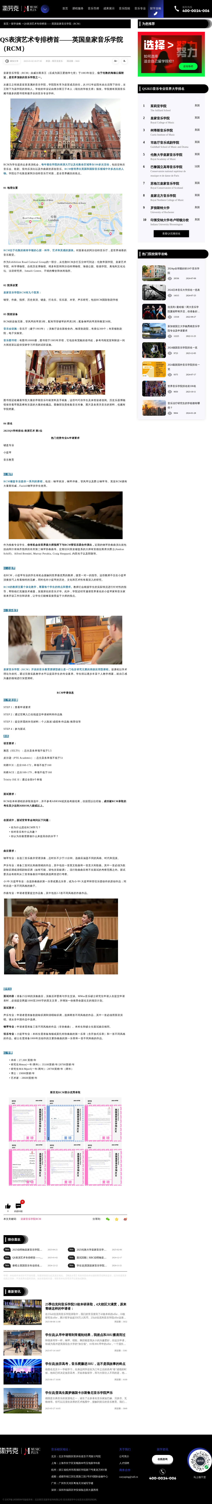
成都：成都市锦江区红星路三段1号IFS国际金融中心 (79, 1476)
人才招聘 (124, 1463)
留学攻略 (155, 8)
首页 (65, 8)
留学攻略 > (17, 23)
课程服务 (78, 8)
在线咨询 (162, 1459)
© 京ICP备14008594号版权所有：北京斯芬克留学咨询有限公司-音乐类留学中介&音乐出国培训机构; (50, 1499)
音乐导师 (93, 8)
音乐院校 (124, 8)
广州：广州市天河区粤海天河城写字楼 (72, 1483)
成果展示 (109, 8)
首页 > (7, 23)
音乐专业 (140, 8)
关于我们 (125, 1449)
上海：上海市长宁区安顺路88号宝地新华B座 (75, 1463)
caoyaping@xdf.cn (128, 1477)
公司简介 (124, 1456)
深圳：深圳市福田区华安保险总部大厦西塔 (74, 1490)
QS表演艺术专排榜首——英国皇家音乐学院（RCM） (53, 23)
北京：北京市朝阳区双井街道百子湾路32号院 (76, 1456)
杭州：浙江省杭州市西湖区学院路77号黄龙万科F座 (79, 1470)
